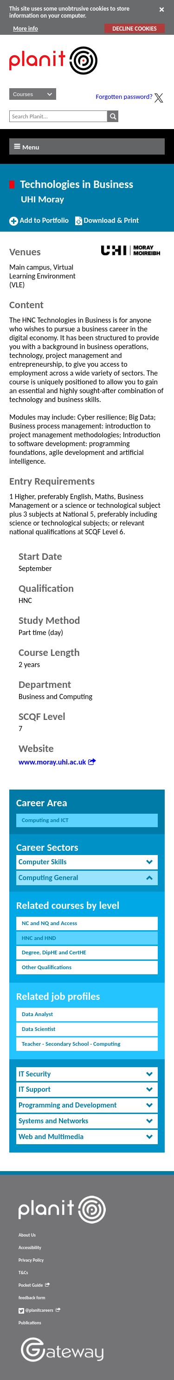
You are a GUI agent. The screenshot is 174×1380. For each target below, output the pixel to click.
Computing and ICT (45, 819)
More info (25, 28)
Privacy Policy (31, 1260)
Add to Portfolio (39, 224)
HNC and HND (39, 937)
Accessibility (30, 1247)
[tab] (87, 862)
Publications (30, 1323)
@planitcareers (39, 1310)
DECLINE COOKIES (134, 28)
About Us (27, 1235)
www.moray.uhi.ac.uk (57, 762)
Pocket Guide (34, 1285)
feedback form (32, 1298)
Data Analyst (37, 1014)
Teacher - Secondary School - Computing (71, 1043)
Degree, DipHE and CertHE (54, 952)
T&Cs (23, 1273)
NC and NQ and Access (49, 923)
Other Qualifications (46, 967)
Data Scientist (38, 1028)
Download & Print (107, 224)
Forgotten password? (124, 96)
